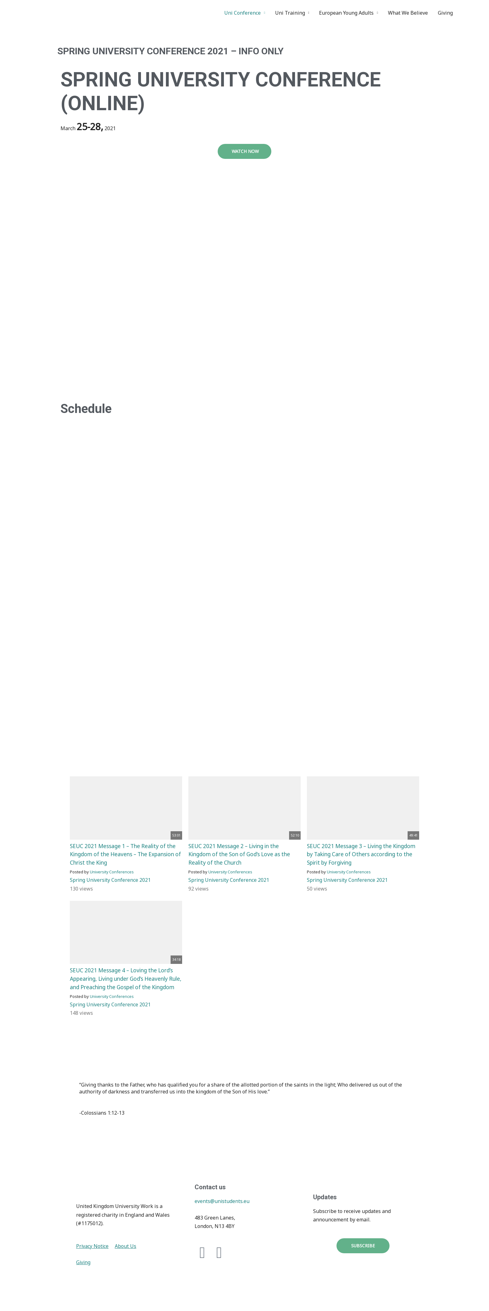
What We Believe (408, 12)
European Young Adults (346, 12)
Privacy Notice (92, 1252)
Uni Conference (242, 12)
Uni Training (290, 12)
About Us (126, 1252)
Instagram (474, 12)
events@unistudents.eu (222, 1208)
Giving (445, 12)
